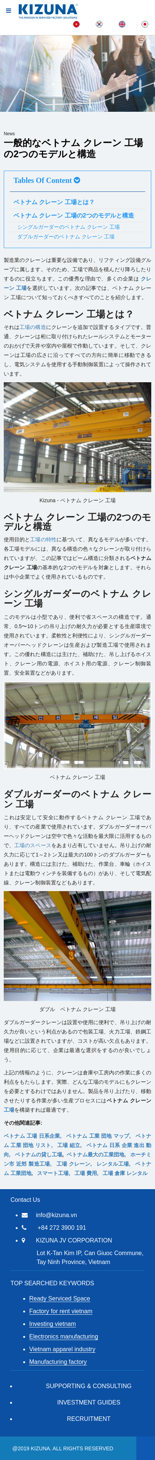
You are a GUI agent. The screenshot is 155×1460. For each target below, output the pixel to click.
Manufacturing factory (58, 1362)
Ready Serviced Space (59, 1298)
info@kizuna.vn (56, 1215)
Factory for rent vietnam (60, 1311)
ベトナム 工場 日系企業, (35, 1136)
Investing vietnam (52, 1324)
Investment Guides (89, 1402)
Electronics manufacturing (63, 1336)
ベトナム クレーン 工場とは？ (54, 202)
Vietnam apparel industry (62, 1349)
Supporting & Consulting (89, 1386)
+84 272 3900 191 (61, 1228)
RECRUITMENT (88, 1419)
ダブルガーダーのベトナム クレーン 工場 (66, 237)
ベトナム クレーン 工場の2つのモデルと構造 (73, 215)
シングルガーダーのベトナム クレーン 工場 (68, 227)
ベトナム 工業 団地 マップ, (101, 1136)
